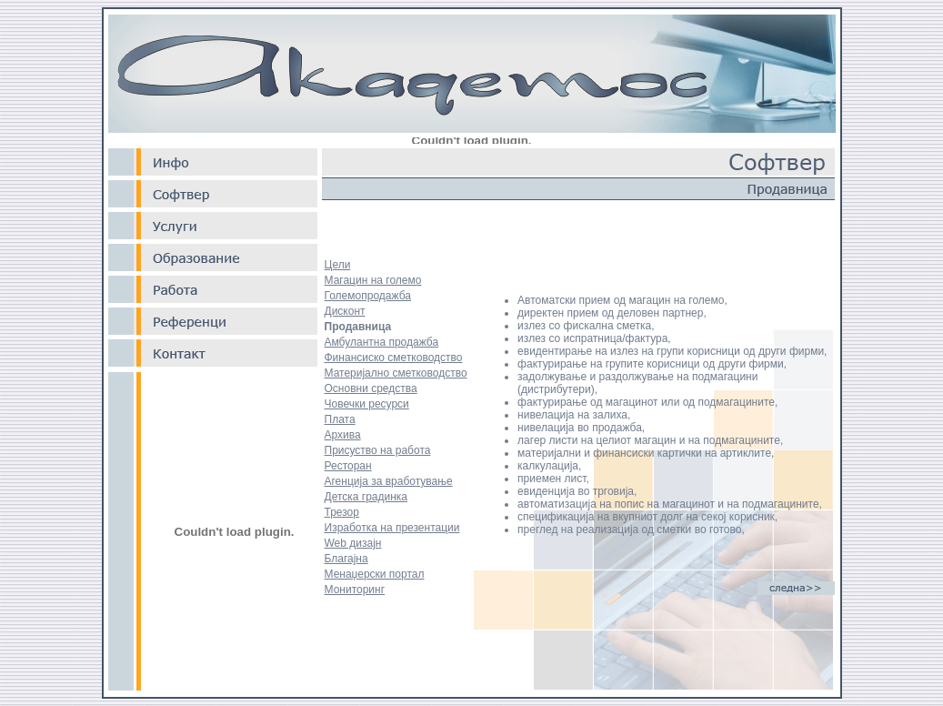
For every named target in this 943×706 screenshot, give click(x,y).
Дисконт (345, 311)
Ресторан (348, 465)
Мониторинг (355, 589)
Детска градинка (366, 496)
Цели (338, 264)
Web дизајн (353, 543)
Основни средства (371, 388)
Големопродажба (368, 295)
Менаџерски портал (375, 574)
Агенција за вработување (389, 481)
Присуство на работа (378, 450)
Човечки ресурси (367, 404)
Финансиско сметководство (394, 357)
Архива (343, 435)
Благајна (346, 558)
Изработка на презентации (392, 527)
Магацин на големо (373, 280)
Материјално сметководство (396, 373)
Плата (340, 419)
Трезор (342, 512)
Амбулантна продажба (382, 342)
